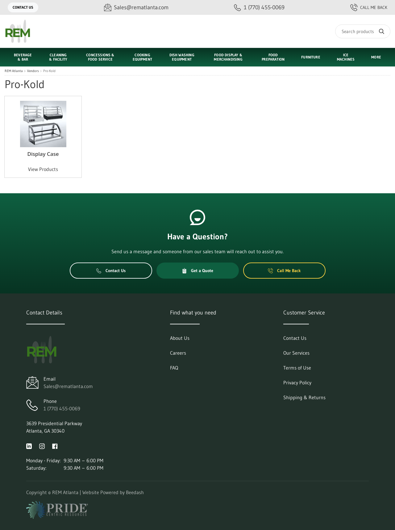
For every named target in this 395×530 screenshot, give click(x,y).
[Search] (362, 31)
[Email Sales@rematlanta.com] (136, 7)
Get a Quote (197, 270)
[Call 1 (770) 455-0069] (259, 7)
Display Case (43, 153)
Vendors (33, 71)
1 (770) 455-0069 (62, 408)
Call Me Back (368, 7)
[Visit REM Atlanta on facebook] (55, 445)
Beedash (135, 492)
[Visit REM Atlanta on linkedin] (29, 445)
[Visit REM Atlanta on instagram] (42, 445)
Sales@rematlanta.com (68, 386)
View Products (43, 169)
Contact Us (23, 7)
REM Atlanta (14, 71)
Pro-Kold (49, 71)
